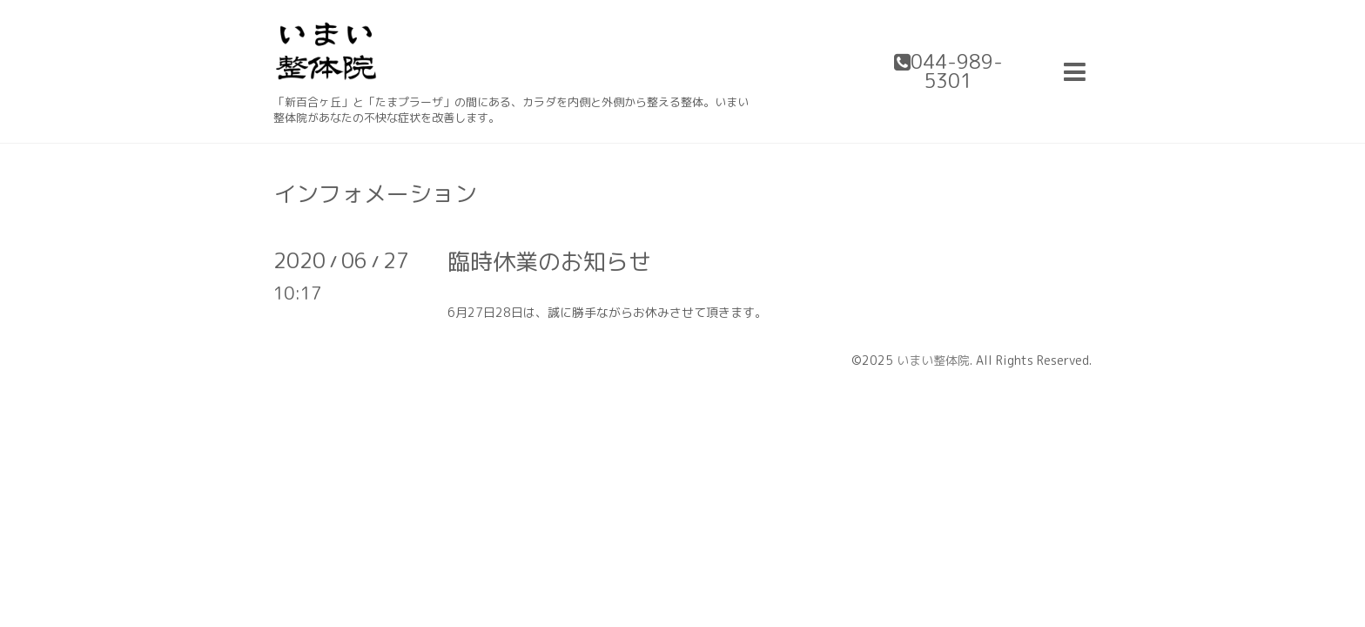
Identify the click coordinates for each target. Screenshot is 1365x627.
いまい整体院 (933, 360)
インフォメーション (375, 193)
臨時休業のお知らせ (549, 261)
